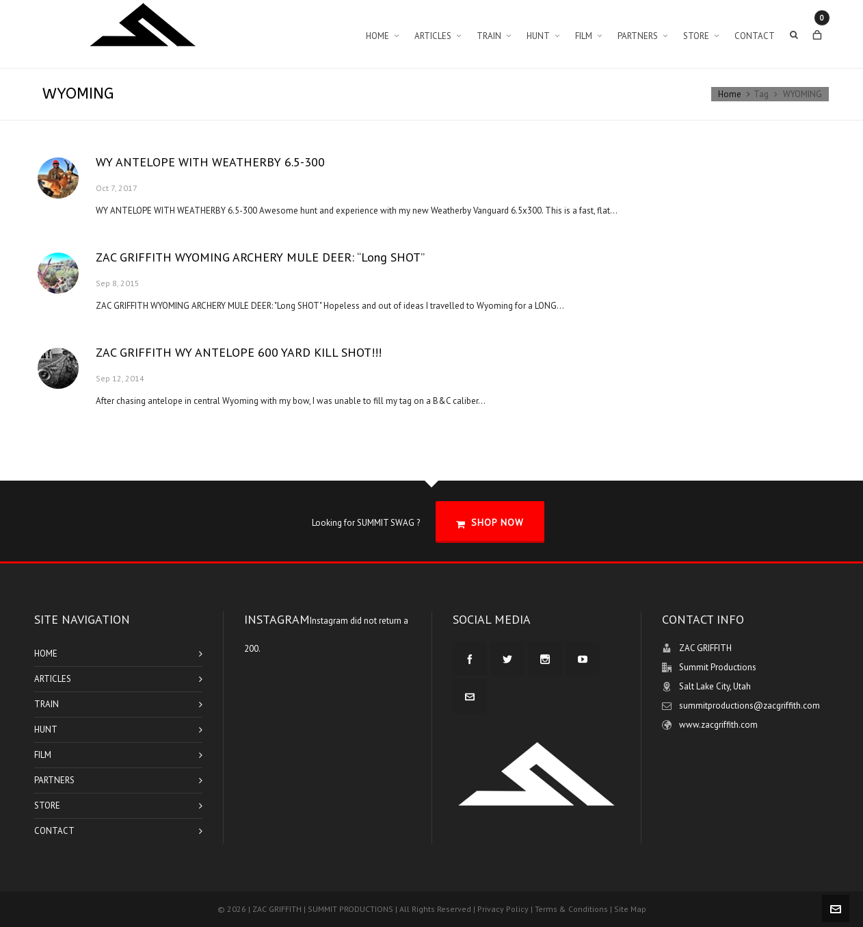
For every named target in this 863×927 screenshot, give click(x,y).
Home (729, 94)
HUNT (45, 729)
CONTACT (54, 831)
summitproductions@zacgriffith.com (749, 705)
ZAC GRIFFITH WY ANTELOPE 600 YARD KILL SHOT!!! (239, 352)
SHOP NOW (490, 522)
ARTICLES (52, 679)
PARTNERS (54, 780)
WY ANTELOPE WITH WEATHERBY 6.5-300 (210, 162)
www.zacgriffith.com (718, 725)
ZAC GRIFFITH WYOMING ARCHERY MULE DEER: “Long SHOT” (260, 257)
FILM (42, 755)
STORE (47, 805)
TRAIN (46, 704)
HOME (45, 653)
